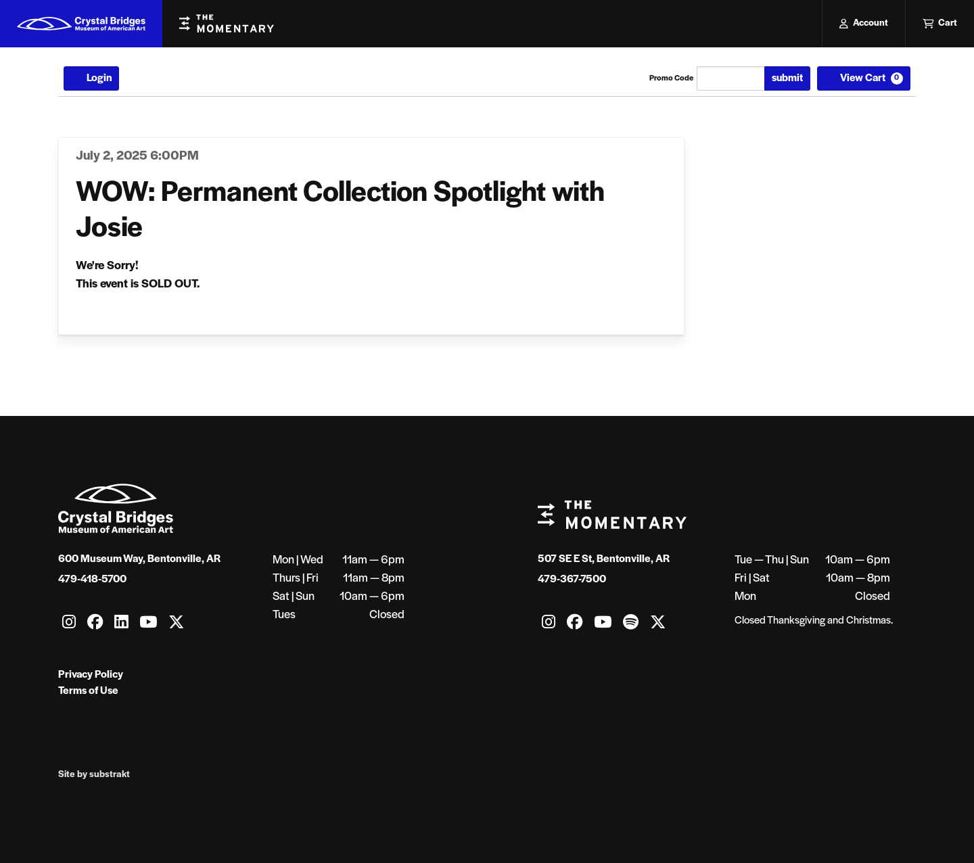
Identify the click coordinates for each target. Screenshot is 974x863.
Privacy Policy (90, 675)
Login (91, 78)
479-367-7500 (572, 579)
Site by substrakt (94, 775)
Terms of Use (88, 691)
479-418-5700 (92, 579)
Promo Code (671, 78)
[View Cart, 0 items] (863, 78)
